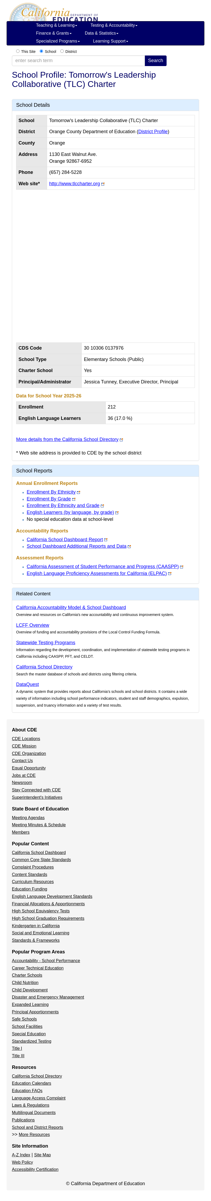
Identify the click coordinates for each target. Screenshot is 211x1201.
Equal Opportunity (29, 768)
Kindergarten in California (36, 926)
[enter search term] (78, 60)
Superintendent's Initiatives (37, 797)
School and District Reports (37, 1127)
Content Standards (29, 874)
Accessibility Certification (35, 1169)
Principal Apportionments (35, 1012)
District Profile (153, 131)
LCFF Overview (32, 625)
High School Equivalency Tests (41, 911)
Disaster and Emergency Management (48, 997)
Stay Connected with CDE (36, 790)
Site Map (42, 1155)
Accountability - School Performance (46, 960)
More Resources (34, 1134)
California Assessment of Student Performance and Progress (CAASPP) (103, 566)
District (71, 51)
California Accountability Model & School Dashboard (71, 607)
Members (21, 832)
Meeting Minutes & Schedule (39, 825)
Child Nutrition (25, 982)
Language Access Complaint (39, 1098)
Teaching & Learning (56, 25)
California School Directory (44, 667)
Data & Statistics (101, 33)
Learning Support (110, 41)
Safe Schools (24, 1019)
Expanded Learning (30, 1004)
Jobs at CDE (24, 775)
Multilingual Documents (34, 1112)
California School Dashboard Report (65, 539)
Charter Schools (27, 975)
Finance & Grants (54, 33)
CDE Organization (29, 753)
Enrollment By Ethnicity (51, 492)
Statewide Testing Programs (45, 642)
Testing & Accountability (113, 25)
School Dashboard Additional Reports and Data (76, 546)
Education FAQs (27, 1090)
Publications (23, 1120)
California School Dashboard (39, 852)
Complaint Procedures (33, 867)
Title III (18, 1056)
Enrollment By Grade (49, 499)
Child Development (30, 990)
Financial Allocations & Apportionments (48, 904)
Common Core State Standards (41, 859)
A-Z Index (21, 1155)
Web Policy (22, 1162)
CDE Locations (26, 738)
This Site (28, 51)
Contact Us (22, 760)
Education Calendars (31, 1083)
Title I (17, 1048)
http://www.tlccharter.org (74, 183)
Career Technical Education (37, 968)
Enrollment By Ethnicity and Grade (63, 505)
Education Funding (29, 889)
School (50, 51)
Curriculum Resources (33, 881)
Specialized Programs (58, 41)
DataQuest (27, 684)
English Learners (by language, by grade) (70, 512)
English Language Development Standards (52, 896)
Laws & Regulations (30, 1105)
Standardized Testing (31, 1041)
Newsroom (22, 782)
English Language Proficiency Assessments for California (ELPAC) (97, 573)
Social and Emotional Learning (40, 933)
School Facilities (27, 1026)
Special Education (29, 1034)
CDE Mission (24, 746)
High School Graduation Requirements (48, 918)
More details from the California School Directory (67, 439)
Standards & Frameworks (36, 940)
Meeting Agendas (28, 817)
